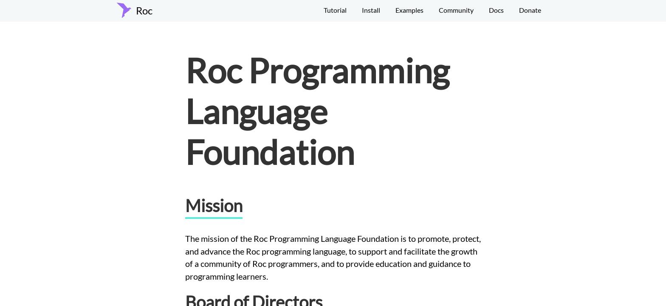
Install (371, 10)
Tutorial (335, 10)
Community (456, 10)
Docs (496, 10)
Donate (530, 10)
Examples (409, 10)
